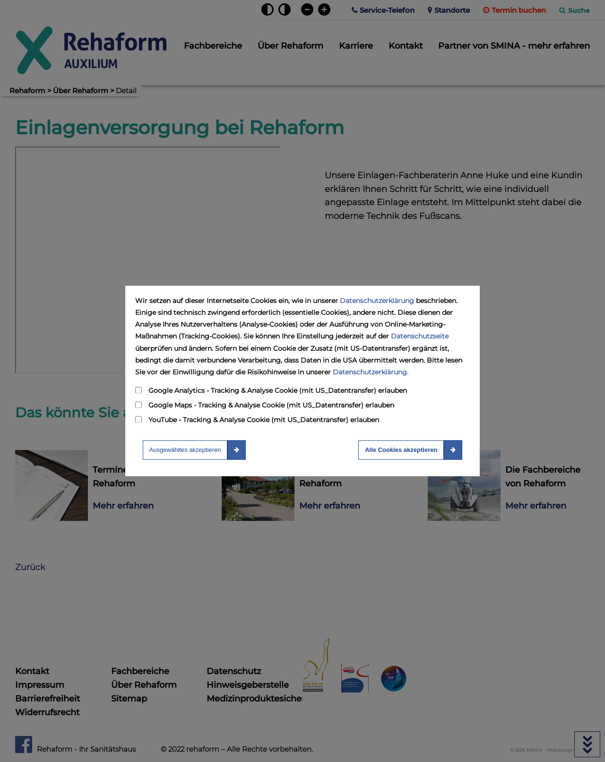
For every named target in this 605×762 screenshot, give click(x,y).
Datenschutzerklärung (377, 300)
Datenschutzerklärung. (370, 372)
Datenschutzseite (420, 336)
